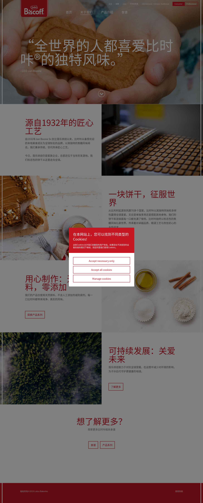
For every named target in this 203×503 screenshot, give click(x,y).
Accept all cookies (101, 269)
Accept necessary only (101, 261)
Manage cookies (101, 278)
